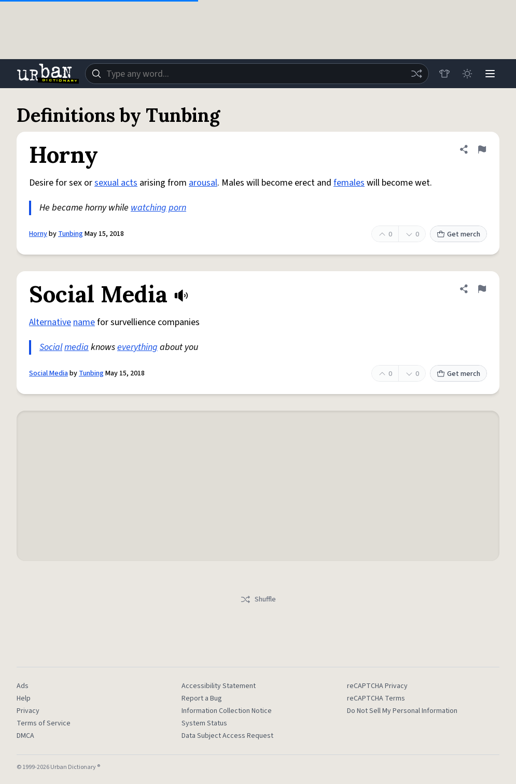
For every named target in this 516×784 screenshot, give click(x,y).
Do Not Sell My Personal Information (402, 711)
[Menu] (490, 73)
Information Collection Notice (227, 711)
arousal (203, 182)
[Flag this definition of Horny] (481, 149)
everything (137, 347)
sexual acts (115, 182)
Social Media (48, 373)
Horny (38, 234)
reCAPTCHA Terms (376, 698)
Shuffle (258, 599)
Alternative (50, 322)
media (76, 347)
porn (177, 207)
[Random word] (416, 73)
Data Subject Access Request (227, 736)
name (84, 322)
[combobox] (257, 73)
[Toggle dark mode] (467, 73)
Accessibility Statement (219, 686)
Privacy (28, 711)
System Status (204, 723)
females (349, 182)
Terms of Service (44, 723)
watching (148, 207)
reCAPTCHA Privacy (377, 686)
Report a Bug (202, 698)
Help (24, 698)
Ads (23, 686)
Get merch (458, 234)
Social (50, 347)
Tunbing (70, 234)
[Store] (444, 73)
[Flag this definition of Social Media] (481, 289)
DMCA (25, 736)
